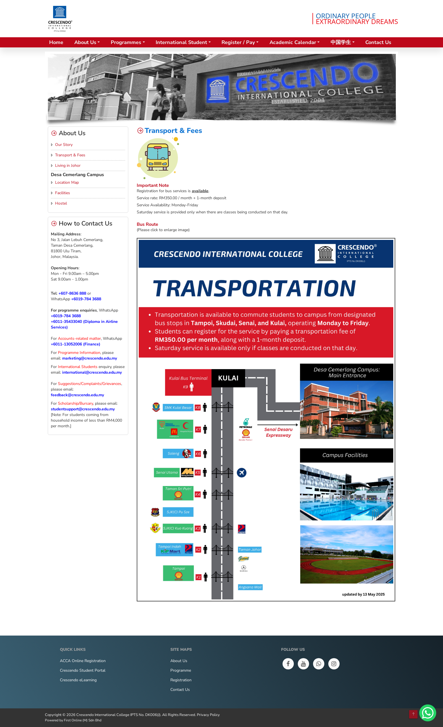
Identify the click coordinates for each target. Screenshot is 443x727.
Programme (180, 670)
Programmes (126, 42)
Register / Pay (238, 42)
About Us (85, 42)
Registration (181, 680)
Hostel (61, 203)
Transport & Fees (70, 155)
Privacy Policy (208, 714)
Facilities (62, 193)
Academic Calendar (293, 42)
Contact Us (378, 42)
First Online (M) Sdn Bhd (82, 720)
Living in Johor (68, 165)
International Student (181, 42)
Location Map (67, 182)
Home (56, 42)
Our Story (64, 144)
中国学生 (341, 42)
